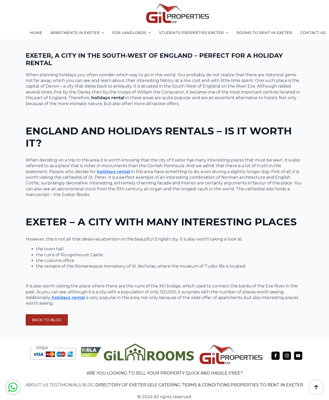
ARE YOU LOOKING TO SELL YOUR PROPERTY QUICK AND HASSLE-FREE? (165, 373)
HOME (36, 32)
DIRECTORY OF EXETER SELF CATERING (138, 384)
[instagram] (287, 356)
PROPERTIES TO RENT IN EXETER (267, 384)
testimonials (65, 384)
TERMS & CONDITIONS (206, 384)
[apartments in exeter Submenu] (103, 33)
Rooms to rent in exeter (264, 32)
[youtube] (298, 356)
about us (37, 384)
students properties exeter (191, 32)
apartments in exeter (74, 32)
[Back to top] (316, 387)
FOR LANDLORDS (129, 32)
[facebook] (275, 356)
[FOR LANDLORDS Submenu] (150, 33)
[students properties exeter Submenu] (228, 33)
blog (88, 384)
